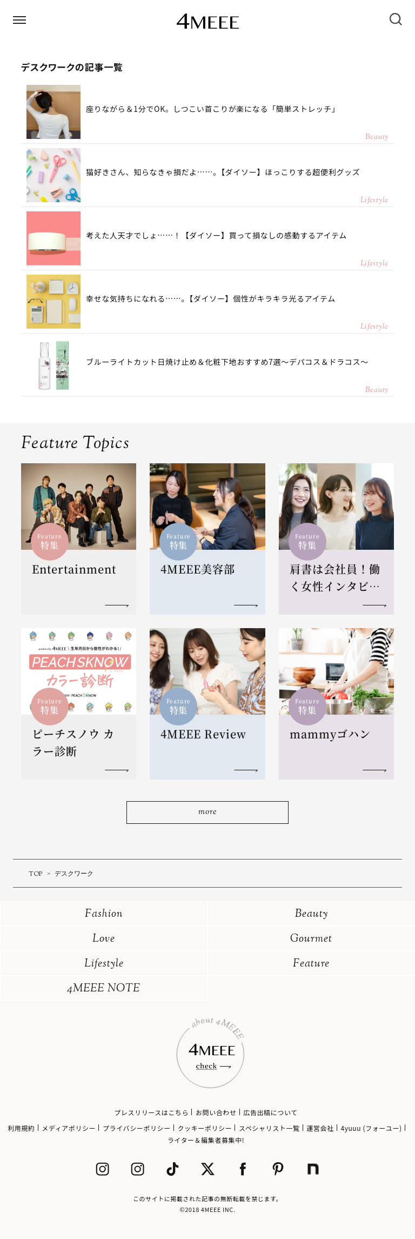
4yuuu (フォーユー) (370, 1128)
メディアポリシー (69, 1128)
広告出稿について (270, 1112)
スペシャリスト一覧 (269, 1128)
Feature (311, 964)
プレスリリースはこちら (151, 1112)
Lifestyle (104, 964)
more (207, 812)
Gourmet (311, 939)
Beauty (311, 914)
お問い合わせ (216, 1112)
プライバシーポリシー (137, 1128)
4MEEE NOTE (103, 989)
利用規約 (21, 1128)
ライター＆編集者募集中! (206, 1139)
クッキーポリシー (204, 1128)
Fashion (104, 914)
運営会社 (319, 1128)
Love (103, 939)
